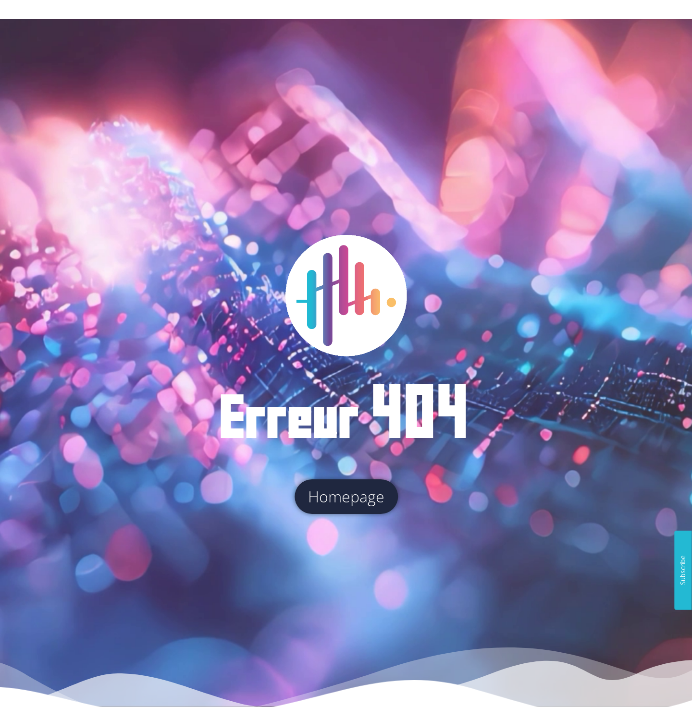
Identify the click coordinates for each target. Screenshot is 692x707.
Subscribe (682, 570)
